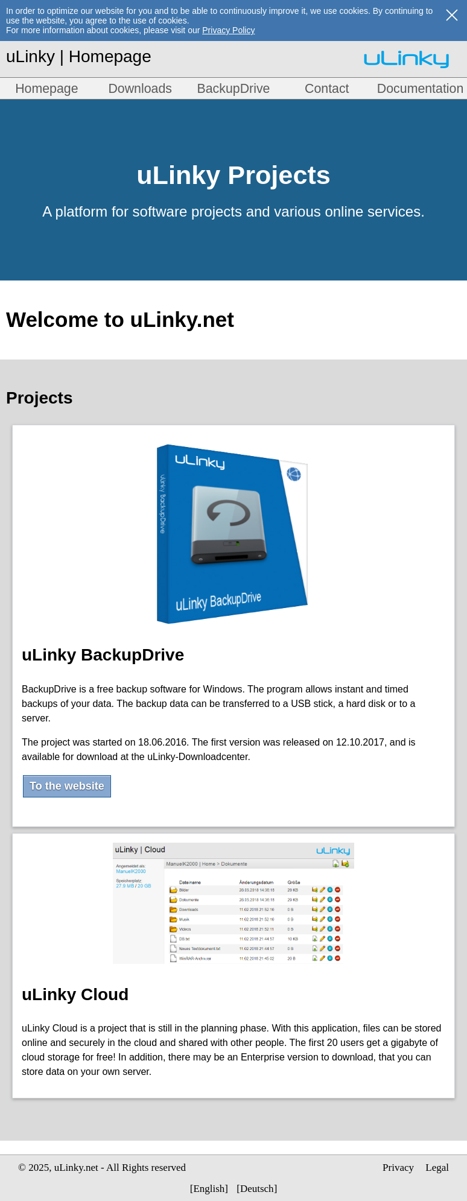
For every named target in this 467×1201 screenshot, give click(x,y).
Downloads (140, 88)
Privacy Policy (228, 30)
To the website (67, 786)
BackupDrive (233, 88)
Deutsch (257, 1188)
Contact (327, 88)
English (208, 1188)
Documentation (420, 88)
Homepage (46, 88)
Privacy (398, 1167)
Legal (437, 1167)
